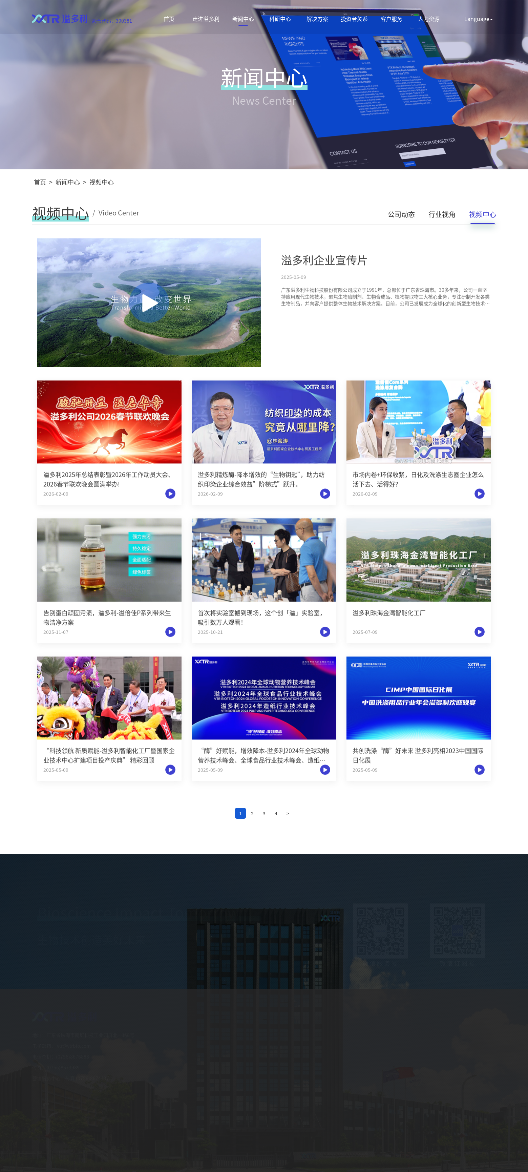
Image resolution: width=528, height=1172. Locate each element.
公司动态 (401, 215)
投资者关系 (354, 19)
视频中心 (101, 181)
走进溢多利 (205, 19)
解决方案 (317, 19)
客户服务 (391, 19)
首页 (169, 19)
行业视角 (442, 215)
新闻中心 (243, 19)
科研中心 (280, 19)
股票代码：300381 (112, 20)
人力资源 (429, 19)
